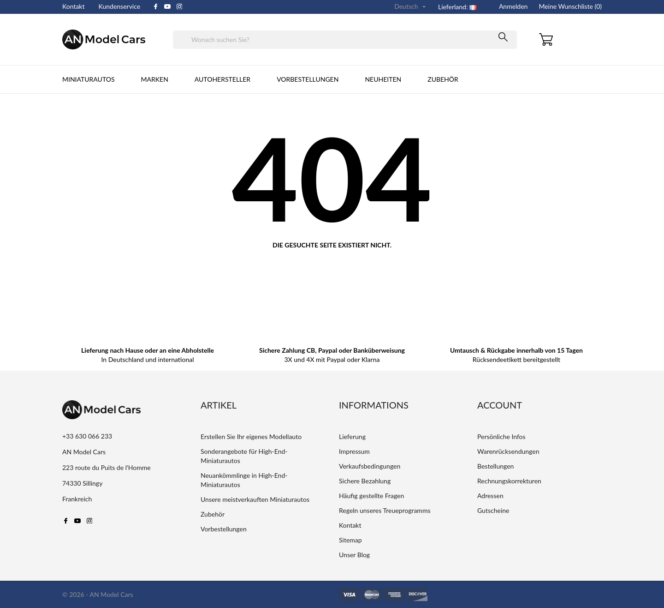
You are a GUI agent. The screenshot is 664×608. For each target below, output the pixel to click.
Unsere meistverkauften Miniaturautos (255, 499)
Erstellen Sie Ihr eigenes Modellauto (251, 436)
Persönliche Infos (501, 436)
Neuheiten (383, 79)
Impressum (354, 451)
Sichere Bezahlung (365, 481)
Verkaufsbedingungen (369, 466)
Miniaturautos (88, 79)
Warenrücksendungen (508, 451)
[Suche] (345, 39)
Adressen (490, 496)
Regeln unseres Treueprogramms (384, 510)
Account (499, 404)
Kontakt (73, 6)
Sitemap (350, 540)
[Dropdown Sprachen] (411, 7)
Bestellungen (495, 466)
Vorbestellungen (307, 79)
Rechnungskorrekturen (509, 481)
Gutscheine (493, 510)
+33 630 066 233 (87, 436)
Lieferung (352, 436)
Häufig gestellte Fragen (371, 496)
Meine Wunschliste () (570, 6)
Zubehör (442, 79)
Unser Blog (354, 555)
